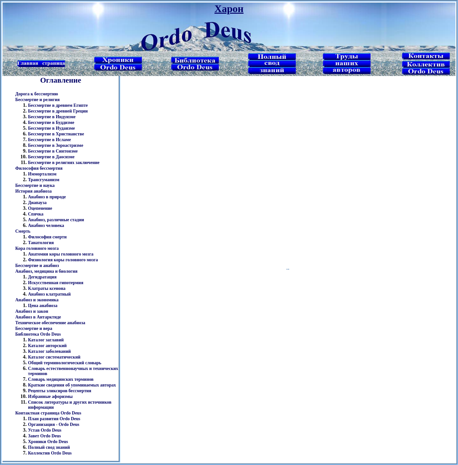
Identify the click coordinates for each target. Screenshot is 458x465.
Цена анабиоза (42, 305)
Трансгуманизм (43, 179)
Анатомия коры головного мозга (61, 254)
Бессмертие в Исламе (49, 139)
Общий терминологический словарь (64, 362)
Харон (228, 8)
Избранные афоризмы (50, 396)
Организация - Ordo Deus (53, 424)
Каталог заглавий (46, 340)
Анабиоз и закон (31, 311)
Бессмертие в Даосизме (51, 156)
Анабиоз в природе (47, 197)
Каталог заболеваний (49, 351)
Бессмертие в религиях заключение (64, 162)
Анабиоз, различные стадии (56, 219)
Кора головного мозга (37, 248)
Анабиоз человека (46, 225)
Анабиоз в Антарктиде (38, 317)
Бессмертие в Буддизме (51, 122)
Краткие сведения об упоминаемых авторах (72, 385)
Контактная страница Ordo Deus (48, 413)
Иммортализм (42, 174)
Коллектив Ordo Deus (50, 453)
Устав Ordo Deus (44, 430)
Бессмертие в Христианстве (56, 134)
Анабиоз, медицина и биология (46, 271)
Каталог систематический (54, 357)
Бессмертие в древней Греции (58, 111)
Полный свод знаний (49, 447)
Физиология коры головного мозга (63, 259)
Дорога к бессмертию (36, 94)
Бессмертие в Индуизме (51, 116)
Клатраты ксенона (47, 288)
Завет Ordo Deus (44, 436)
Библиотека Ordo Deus (38, 334)
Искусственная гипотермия (55, 282)
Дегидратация (42, 277)
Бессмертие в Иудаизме (51, 128)
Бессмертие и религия (37, 99)
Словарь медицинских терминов (61, 379)
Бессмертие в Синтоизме (53, 151)
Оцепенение (40, 208)
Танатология (41, 242)
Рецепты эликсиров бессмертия (59, 390)
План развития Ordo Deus (54, 418)
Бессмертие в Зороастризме (55, 145)
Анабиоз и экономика (37, 299)
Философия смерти (47, 237)
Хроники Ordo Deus (48, 441)
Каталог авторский (47, 345)
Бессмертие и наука (35, 185)
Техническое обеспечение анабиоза (50, 322)
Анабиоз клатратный (49, 294)
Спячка (36, 214)
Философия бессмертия (38, 168)
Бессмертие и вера (33, 328)
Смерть (23, 231)
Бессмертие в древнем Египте (58, 105)
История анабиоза (33, 191)
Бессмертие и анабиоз (37, 265)
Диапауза (37, 202)
